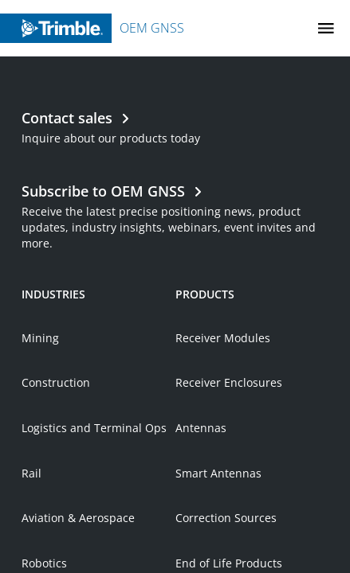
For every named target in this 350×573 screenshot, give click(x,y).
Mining (40, 412)
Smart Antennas (218, 547)
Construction (56, 457)
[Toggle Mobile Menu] (326, 28)
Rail (31, 547)
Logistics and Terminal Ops (94, 502)
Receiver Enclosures (228, 457)
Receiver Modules (222, 412)
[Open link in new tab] (175, 289)
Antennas (200, 502)
